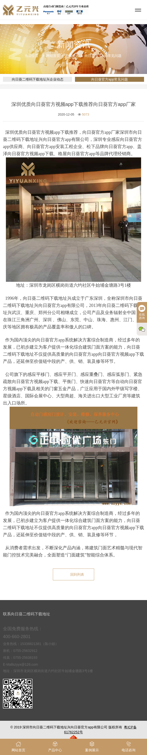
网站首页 (53, 56)
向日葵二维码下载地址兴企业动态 (37, 79)
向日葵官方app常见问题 (103, 56)
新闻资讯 (72, 56)
